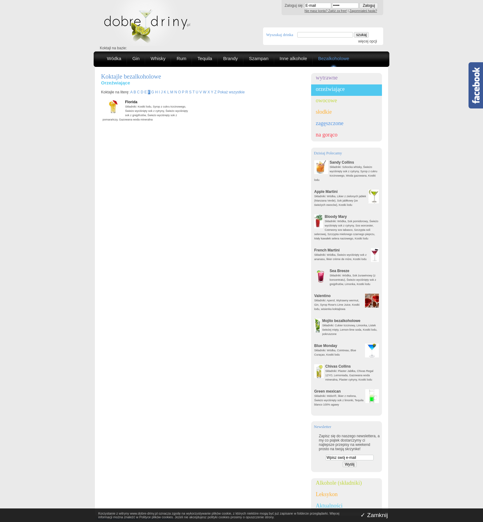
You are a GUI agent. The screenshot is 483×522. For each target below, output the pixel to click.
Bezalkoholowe (333, 58)
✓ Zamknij (374, 515)
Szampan (258, 58)
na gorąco (326, 135)
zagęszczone (329, 123)
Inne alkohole (293, 58)
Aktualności (329, 506)
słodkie (324, 112)
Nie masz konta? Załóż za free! (326, 11)
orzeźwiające (330, 89)
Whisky (158, 58)
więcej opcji (367, 41)
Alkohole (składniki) (339, 483)
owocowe (326, 100)
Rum (181, 58)
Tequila (204, 58)
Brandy (230, 58)
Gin (136, 58)
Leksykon (327, 494)
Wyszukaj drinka (279, 34)
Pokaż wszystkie (231, 92)
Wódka (114, 58)
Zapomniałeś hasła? (363, 11)
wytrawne (327, 78)
